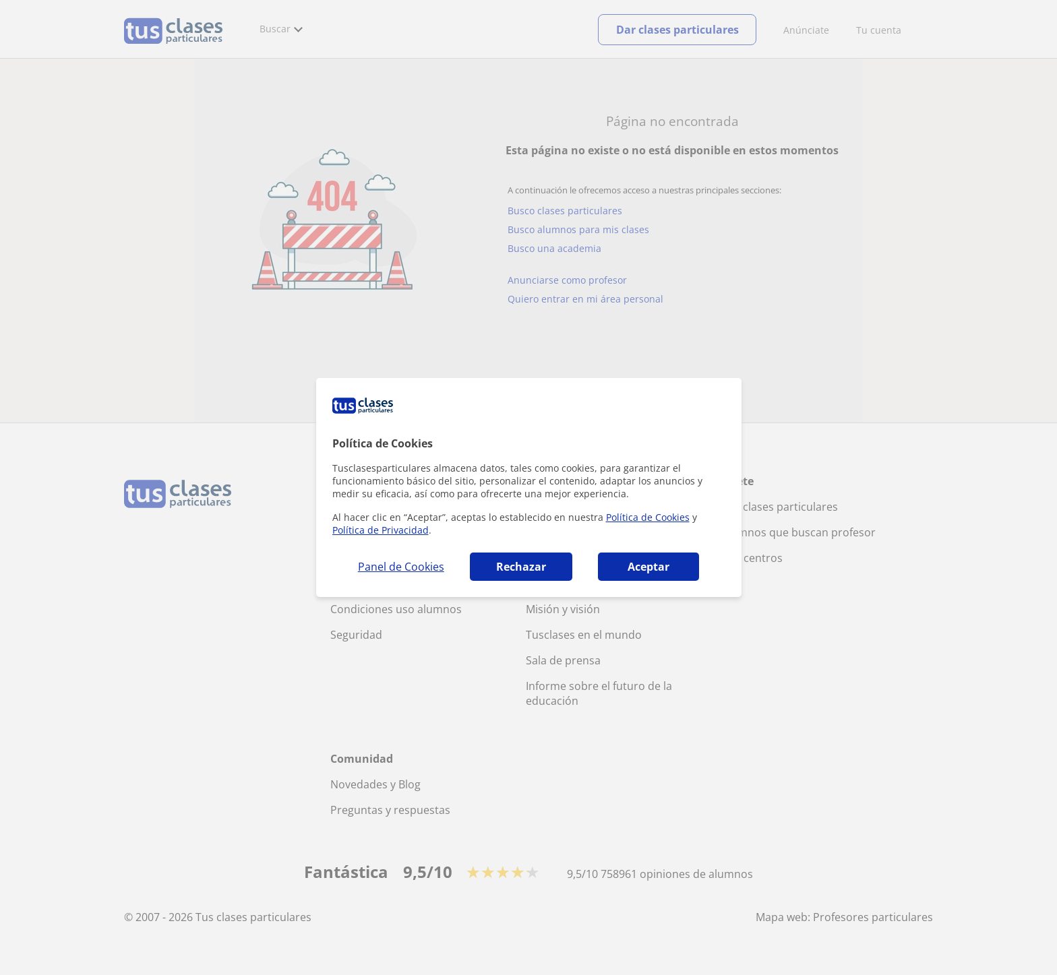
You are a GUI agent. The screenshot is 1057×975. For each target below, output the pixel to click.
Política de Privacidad (380, 530)
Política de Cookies (648, 517)
